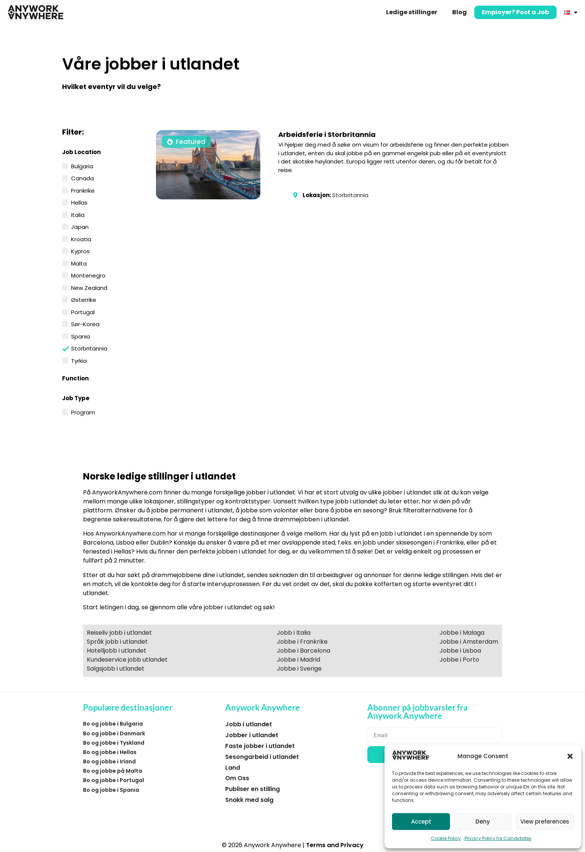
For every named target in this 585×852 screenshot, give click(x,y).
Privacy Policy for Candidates (498, 838)
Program (83, 411)
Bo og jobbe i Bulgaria (113, 723)
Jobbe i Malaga (461, 632)
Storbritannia (89, 348)
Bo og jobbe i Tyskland (113, 743)
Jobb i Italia (293, 632)
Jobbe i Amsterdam (468, 641)
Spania (80, 335)
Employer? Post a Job (515, 12)
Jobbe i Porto (459, 659)
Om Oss (237, 778)
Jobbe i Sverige (299, 668)
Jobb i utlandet (248, 724)
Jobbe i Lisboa (460, 650)
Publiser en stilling (252, 789)
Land (232, 767)
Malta (79, 263)
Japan (80, 226)
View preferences (544, 821)
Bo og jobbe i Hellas (110, 752)
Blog (459, 12)
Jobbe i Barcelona (303, 650)
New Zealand (89, 287)
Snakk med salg (249, 800)
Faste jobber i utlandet (260, 746)
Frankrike (83, 190)
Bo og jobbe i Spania (111, 790)
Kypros (80, 250)
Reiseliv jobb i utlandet (119, 632)
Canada (82, 177)
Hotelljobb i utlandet (116, 650)
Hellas (79, 202)
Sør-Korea (85, 323)
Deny (482, 821)
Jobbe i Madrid (298, 659)
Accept (421, 821)
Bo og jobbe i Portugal (113, 780)
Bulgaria (82, 165)
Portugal (83, 311)
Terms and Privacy (335, 845)
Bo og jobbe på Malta (112, 771)
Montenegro (88, 275)
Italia (78, 214)
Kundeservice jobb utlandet (127, 659)
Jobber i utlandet (251, 735)
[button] (570, 756)
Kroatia (81, 238)
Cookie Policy (446, 838)
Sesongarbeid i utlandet (262, 757)
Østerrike (83, 299)
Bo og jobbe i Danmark (114, 733)
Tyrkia (79, 360)
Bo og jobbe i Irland (109, 761)
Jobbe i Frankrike (302, 641)
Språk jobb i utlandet (117, 641)
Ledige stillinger (411, 12)
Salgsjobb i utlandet (115, 668)
